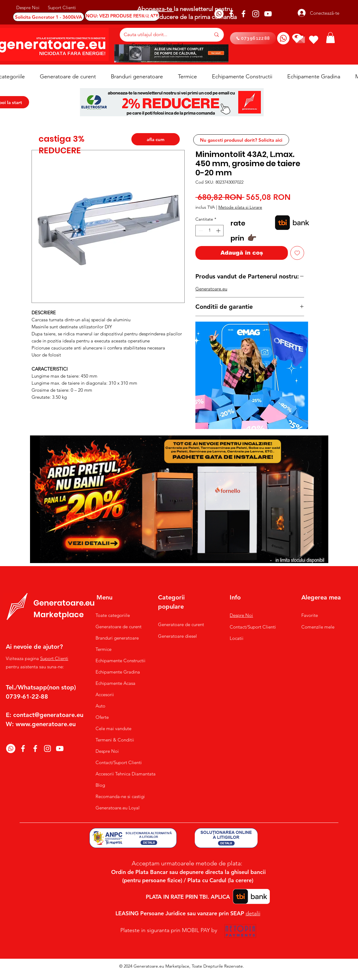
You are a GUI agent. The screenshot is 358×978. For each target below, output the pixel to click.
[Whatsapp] (219, 13)
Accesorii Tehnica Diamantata (122, 774)
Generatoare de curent (118, 626)
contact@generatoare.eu (48, 715)
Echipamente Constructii (120, 660)
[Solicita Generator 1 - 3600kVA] (48, 16)
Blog (100, 785)
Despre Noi (107, 751)
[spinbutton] (209, 230)
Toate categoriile (113, 615)
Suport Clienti (54, 658)
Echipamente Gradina (118, 672)
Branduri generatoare (117, 638)
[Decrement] (200, 230)
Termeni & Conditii (115, 740)
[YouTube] (268, 13)
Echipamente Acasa (115, 683)
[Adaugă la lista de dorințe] (297, 253)
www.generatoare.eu (46, 724)
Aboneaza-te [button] (155, 9)
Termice (103, 649)
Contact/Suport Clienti (119, 762)
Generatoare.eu (211, 289)
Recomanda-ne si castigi (120, 796)
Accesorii (105, 694)
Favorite (309, 615)
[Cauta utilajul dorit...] (163, 34)
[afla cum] (155, 139)
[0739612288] (253, 38)
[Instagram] (255, 13)
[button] (330, 37)
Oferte (102, 717)
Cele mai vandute (113, 728)
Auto (100, 706)
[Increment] (219, 230)
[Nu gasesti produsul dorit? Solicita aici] (241, 139)
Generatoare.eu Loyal (118, 808)
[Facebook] (231, 13)
